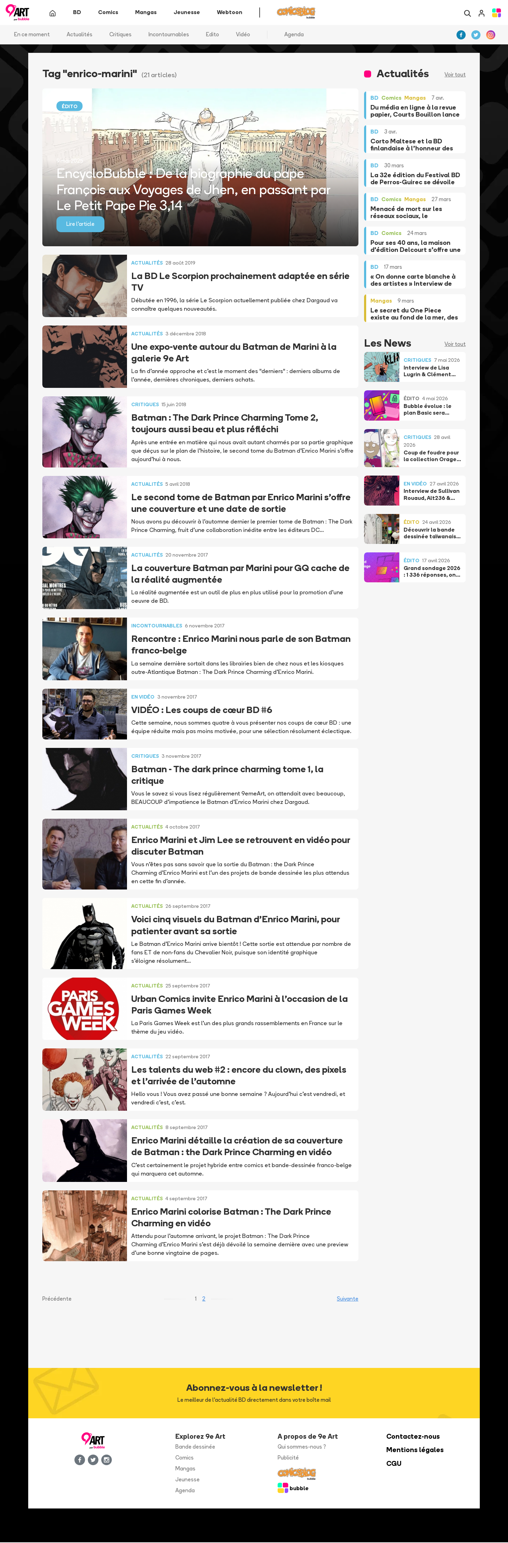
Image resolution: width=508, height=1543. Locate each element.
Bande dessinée (195, 1447)
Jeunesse (187, 1480)
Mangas (185, 1469)
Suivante (347, 1299)
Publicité (288, 1458)
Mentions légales (415, 1450)
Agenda (294, 35)
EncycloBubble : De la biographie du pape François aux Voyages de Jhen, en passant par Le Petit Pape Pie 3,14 (193, 189)
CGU (393, 1464)
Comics (184, 1458)
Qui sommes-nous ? (302, 1447)
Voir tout (455, 75)
